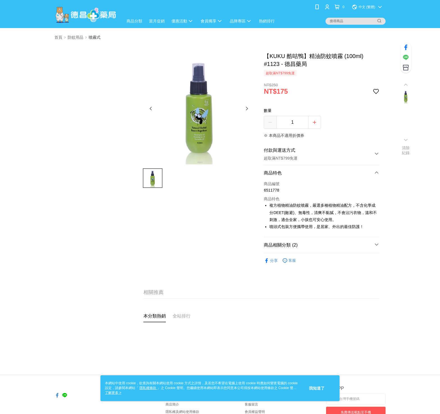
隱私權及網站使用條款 (182, 412)
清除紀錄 (406, 150)
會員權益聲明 (255, 412)
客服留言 (251, 404)
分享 (271, 261)
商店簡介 (172, 404)
